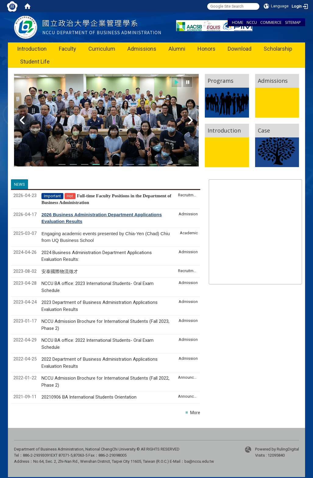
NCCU (252, 22)
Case (264, 130)
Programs (220, 80)
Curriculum (101, 49)
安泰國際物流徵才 (60, 271)
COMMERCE (271, 22)
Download (239, 49)
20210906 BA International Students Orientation (89, 397)
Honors (206, 49)
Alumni (177, 49)
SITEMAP (293, 22)
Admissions (141, 49)
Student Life (35, 61)
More (195, 412)
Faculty (67, 49)
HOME (237, 22)
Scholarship (278, 49)
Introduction (32, 49)
